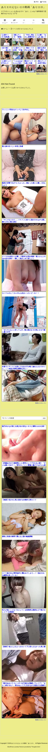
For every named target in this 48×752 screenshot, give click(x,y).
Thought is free (36, 746)
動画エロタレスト (42, 74)
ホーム (5, 29)
